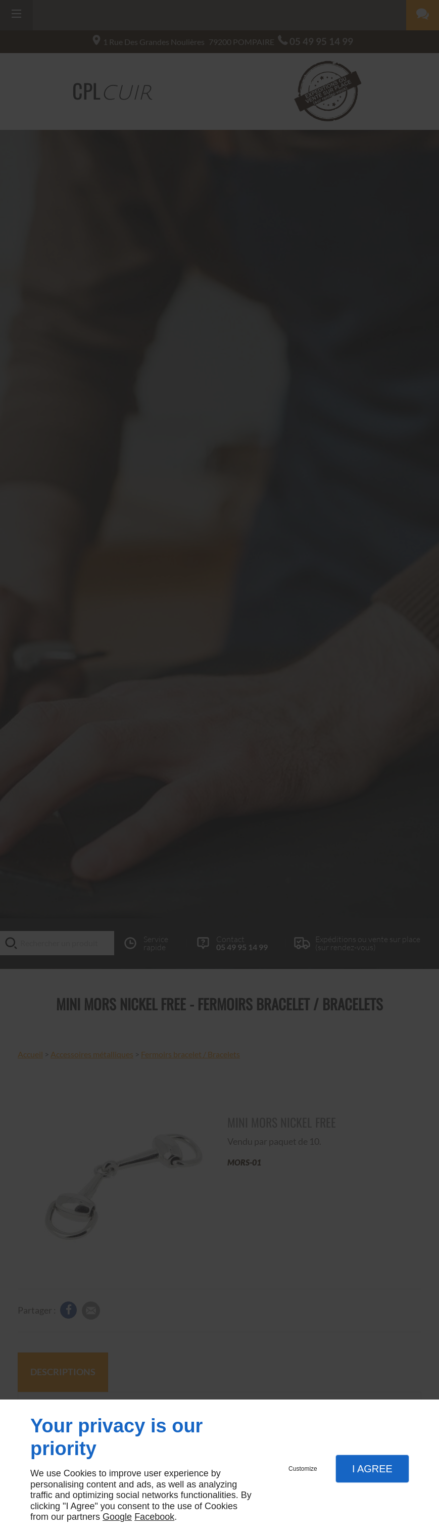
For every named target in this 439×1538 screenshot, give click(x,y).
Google (117, 1517)
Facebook (154, 1517)
